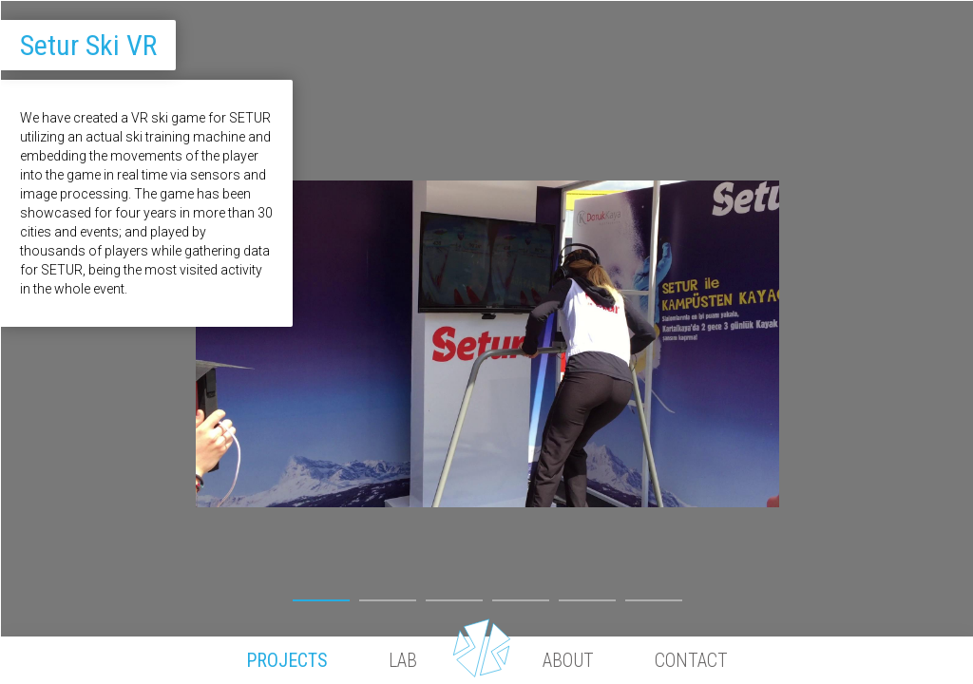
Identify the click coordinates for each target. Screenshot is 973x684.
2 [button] (387, 593)
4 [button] (520, 593)
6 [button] (653, 593)
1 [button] (321, 593)
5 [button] (587, 593)
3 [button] (454, 593)
